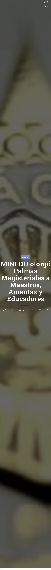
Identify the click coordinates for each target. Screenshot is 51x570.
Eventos (25, 214)
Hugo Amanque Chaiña (8, 267)
